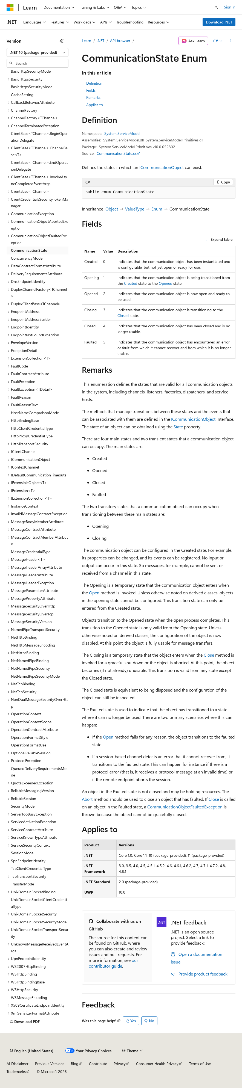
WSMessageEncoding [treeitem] (29, 997)
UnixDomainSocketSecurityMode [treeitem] (39, 921)
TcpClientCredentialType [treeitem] (31, 868)
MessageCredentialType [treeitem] (30, 551)
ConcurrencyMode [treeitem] (26, 258)
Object (111, 209)
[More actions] (230, 41)
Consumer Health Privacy (157, 1063)
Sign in (229, 7)
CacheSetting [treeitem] (22, 94)
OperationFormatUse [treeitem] (28, 745)
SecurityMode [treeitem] (22, 806)
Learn (86, 40)
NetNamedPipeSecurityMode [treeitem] (35, 676)
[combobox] (37, 52)
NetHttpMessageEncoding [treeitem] (33, 645)
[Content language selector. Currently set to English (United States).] (32, 1051)
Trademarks (16, 1071)
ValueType (134, 209)
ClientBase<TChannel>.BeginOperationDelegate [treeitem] (39, 137)
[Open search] (216, 7)
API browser (120, 40)
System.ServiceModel (122, 133)
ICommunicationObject (161, 167)
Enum (156, 209)
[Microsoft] (10, 7)
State (178, 426)
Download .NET (219, 22)
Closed (123, 315)
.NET (100, 40)
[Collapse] (61, 41)
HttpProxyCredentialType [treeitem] (32, 435)
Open (94, 592)
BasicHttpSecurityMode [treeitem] (31, 71)
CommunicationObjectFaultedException (185, 807)
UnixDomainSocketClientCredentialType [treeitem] (39, 903)
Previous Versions (49, 1063)
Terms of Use (200, 1063)
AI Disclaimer (17, 1063)
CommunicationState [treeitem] (29, 250)
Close (209, 655)
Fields (91, 90)
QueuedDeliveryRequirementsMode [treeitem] (39, 772)
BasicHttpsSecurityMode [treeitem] (31, 86)
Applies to (94, 104)
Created (130, 283)
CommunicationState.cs (117, 153)
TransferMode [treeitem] (22, 884)
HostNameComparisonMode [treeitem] (35, 412)
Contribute (98, 1063)
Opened (165, 283)
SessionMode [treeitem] (22, 852)
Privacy (120, 1063)
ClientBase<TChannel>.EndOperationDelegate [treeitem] (39, 166)
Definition (94, 83)
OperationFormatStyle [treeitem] (29, 737)
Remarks (93, 97)
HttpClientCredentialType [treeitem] (32, 428)
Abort (87, 799)
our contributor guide (113, 963)
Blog (74, 1063)
